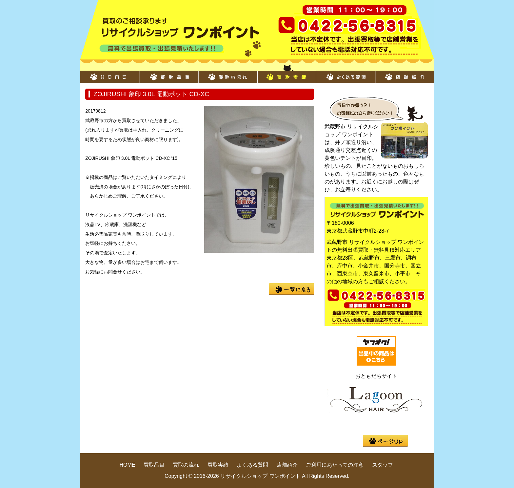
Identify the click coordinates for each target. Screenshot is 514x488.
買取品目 (168, 73)
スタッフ (382, 465)
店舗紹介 (404, 73)
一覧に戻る (291, 289)
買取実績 (286, 73)
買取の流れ (227, 73)
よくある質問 (345, 73)
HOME (109, 73)
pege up (385, 441)
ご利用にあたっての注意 (335, 465)
